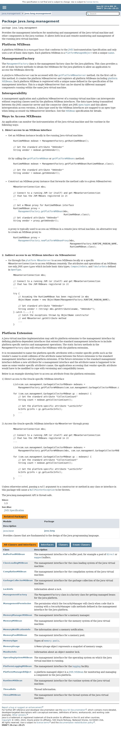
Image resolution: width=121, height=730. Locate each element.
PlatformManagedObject (17, 672)
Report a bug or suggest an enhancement (22, 707)
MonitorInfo (10, 652)
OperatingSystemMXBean (17, 657)
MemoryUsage (11, 646)
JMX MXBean (76, 672)
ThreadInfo (9, 689)
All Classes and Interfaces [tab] (20, 544)
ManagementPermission (17, 603)
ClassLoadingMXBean (15, 563)
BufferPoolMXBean (14, 554)
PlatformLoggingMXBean (17, 666)
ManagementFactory (15, 594)
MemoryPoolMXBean (15, 635)
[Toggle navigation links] (4, 7)
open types (84, 104)
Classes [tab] (63, 544)
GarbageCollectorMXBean (18, 580)
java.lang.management (38, 13)
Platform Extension (17, 333)
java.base (8, 531)
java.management (11, 13)
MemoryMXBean (12, 621)
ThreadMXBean (12, 695)
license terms (92, 2)
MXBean (70, 111)
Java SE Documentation (74, 710)
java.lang (49, 531)
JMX (70, 49)
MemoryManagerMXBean (17, 615)
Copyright (6, 720)
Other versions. (19, 715)
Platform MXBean (16, 44)
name (111, 53)
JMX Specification (14, 510)
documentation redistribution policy (76, 722)
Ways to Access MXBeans (21, 116)
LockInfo (8, 589)
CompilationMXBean (14, 571)
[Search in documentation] (102, 13)
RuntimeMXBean (12, 680)
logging (76, 666)
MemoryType (10, 640)
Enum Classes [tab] (81, 544)
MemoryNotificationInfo (16, 629)
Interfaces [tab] (47, 544)
